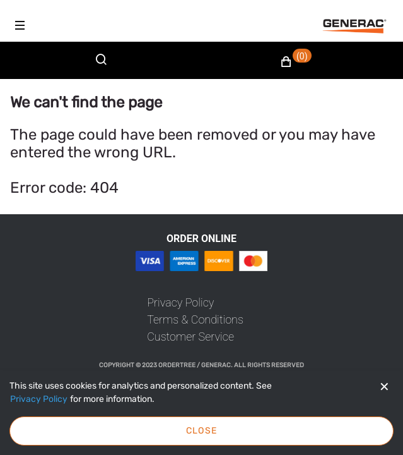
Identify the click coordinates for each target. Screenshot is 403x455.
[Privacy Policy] (38, 399)
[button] (295, 62)
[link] (180, 302)
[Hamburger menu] (20, 25)
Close (202, 430)
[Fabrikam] (354, 26)
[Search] (104, 67)
